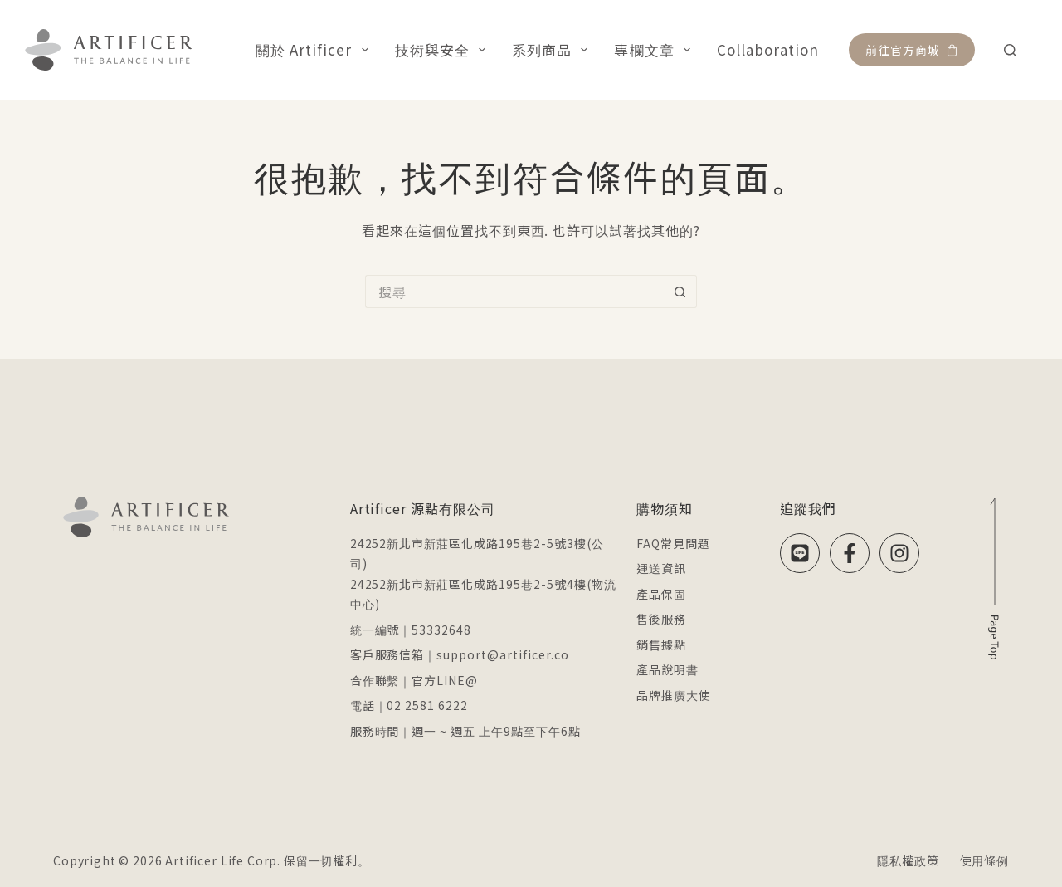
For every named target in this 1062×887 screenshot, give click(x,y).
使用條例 (984, 860)
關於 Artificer (315, 49)
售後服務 (661, 618)
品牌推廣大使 (673, 695)
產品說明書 (667, 669)
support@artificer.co (502, 654)
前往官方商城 (911, 50)
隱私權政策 (907, 860)
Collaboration (768, 49)
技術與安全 (444, 49)
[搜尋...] (514, 291)
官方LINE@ (445, 680)
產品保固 (661, 594)
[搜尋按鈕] (680, 291)
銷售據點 (661, 644)
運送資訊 (661, 568)
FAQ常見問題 (673, 543)
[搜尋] (1010, 50)
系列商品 (553, 49)
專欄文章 (655, 49)
